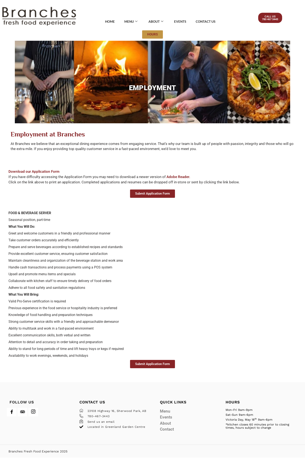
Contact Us (208, 22)
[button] (273, 18)
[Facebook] (12, 416)
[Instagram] (33, 416)
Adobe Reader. (178, 181)
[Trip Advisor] (22, 416)
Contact (167, 433)
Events (181, 22)
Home (107, 22)
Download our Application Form (34, 176)
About (155, 22)
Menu (129, 22)
